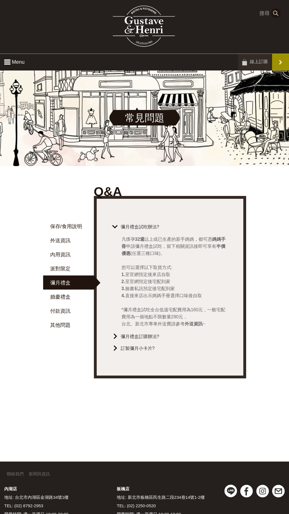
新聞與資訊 (39, 473)
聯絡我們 (15, 473)
